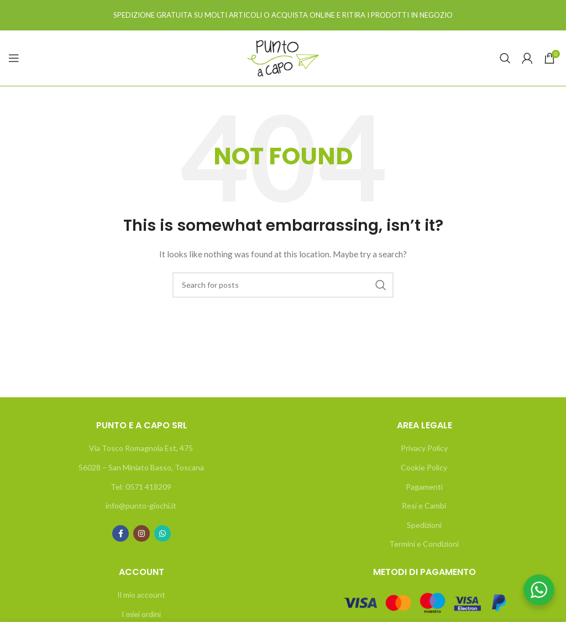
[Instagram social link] (141, 533)
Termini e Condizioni (424, 543)
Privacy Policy (424, 448)
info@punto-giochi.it (141, 505)
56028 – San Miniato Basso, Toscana (141, 467)
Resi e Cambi (424, 505)
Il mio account (141, 594)
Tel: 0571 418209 (141, 486)
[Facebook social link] (120, 533)
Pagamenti (424, 486)
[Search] (505, 58)
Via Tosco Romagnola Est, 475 (141, 448)
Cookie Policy (424, 467)
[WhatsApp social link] (162, 533)
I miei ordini (141, 614)
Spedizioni (424, 525)
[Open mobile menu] (14, 58)
